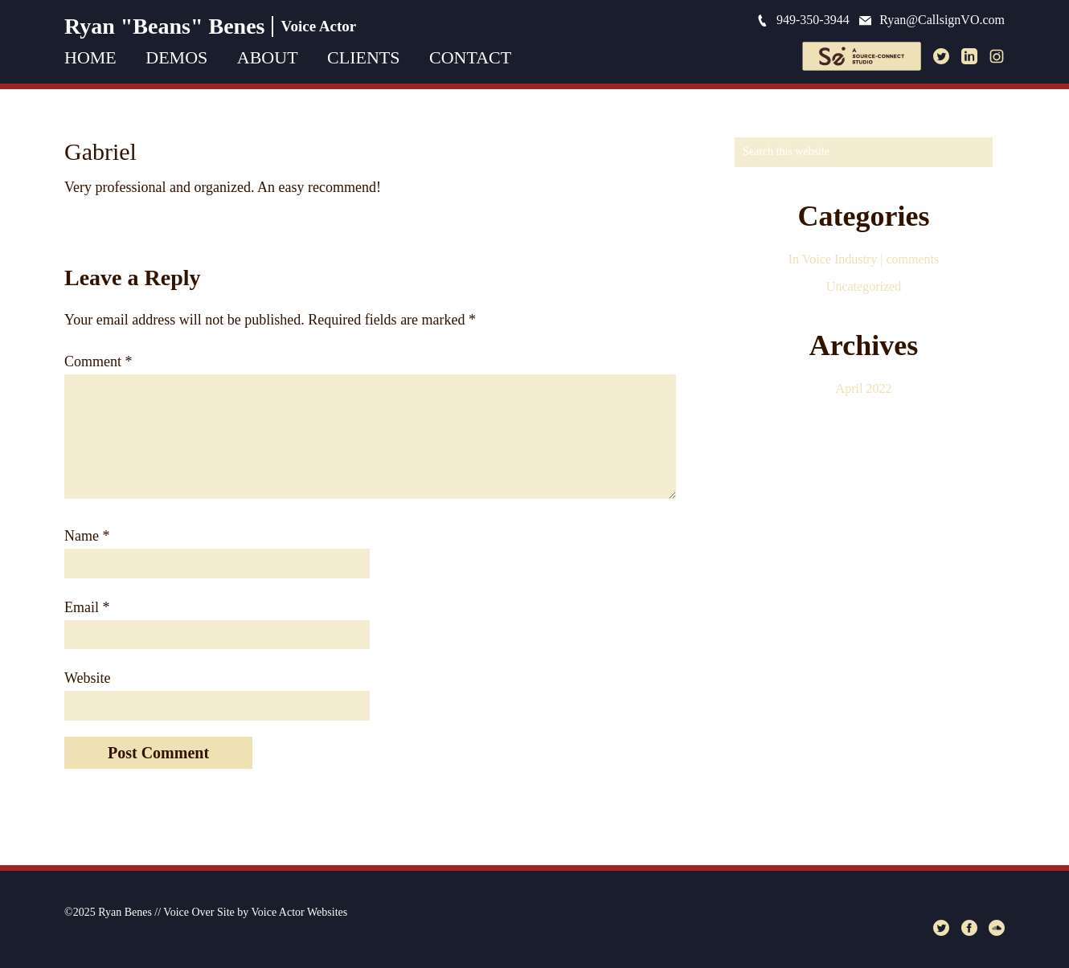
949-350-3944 (803, 20)
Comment (98, 361)
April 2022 (864, 388)
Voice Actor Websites (300, 912)
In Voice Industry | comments (863, 259)
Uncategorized (863, 286)
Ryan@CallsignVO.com (932, 20)
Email (87, 607)
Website (87, 678)
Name (86, 536)
